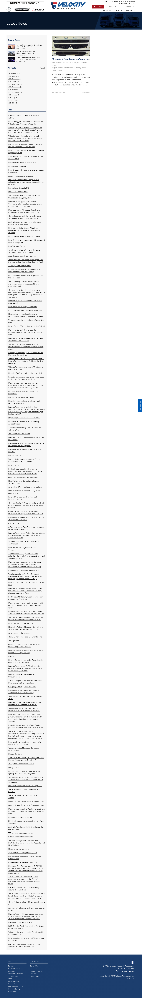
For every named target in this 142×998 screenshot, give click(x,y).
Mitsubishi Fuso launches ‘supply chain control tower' (24, 492)
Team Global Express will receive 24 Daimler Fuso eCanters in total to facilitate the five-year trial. (26, 361)
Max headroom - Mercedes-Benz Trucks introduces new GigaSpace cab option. (24, 211)
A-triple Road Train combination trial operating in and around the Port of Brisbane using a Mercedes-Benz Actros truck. (24, 880)
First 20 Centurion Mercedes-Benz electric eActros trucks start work (25, 661)
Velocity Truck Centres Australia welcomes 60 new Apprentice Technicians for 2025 (25, 618)
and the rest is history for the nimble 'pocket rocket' (26, 909)
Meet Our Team (36, 971)
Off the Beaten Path (16, 805)
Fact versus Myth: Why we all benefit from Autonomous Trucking (25, 598)
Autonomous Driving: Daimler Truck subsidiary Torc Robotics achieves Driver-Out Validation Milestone (26, 556)
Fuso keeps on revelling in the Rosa (22, 307)
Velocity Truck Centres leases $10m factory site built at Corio (25, 368)
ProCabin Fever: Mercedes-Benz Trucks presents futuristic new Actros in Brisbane (25, 726)
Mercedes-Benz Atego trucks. (20, 817)
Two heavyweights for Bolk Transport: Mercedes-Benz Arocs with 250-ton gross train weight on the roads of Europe (25, 576)
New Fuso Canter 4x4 (35, 805)
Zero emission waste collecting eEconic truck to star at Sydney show (24, 197)
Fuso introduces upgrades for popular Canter (23, 549)
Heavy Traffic (13, 768)
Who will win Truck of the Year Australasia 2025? (25, 697)
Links (10, 962)
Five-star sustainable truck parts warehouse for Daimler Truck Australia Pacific (26, 378)
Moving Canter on (15, 754)
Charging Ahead (15, 687)
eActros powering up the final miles (23, 477)
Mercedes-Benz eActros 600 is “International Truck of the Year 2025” (26, 518)
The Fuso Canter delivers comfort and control (23, 796)
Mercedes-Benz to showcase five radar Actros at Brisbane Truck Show (24, 691)
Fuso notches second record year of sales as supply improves (26, 151)
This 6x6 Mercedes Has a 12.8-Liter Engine (25, 637)
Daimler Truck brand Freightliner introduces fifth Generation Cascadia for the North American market (26, 535)
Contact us (128, 7)
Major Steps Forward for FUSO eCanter (24, 418)
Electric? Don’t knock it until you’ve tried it (25, 373)
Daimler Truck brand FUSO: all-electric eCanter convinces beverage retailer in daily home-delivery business (26, 668)
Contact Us (34, 962)
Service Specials (14, 968)
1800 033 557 (130, 4)
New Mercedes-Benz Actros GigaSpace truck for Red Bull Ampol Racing (26, 651)
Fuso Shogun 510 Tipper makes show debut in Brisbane (26, 171)
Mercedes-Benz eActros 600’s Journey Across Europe (23, 423)
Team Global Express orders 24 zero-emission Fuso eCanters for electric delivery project (26, 346)
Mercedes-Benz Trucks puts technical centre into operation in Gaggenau (26, 444)
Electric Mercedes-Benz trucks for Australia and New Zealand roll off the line (25, 145)
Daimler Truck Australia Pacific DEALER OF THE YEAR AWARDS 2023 (26, 339)
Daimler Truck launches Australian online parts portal (25, 302)
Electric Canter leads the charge (21, 397)
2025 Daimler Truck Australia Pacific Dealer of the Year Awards (26, 927)
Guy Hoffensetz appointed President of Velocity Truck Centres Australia (24, 945)
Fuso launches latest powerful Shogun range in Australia (26, 939)
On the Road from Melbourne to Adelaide (25, 487)
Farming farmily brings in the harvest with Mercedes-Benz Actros (25, 354)
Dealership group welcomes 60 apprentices (26, 801)
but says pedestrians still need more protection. (23, 392)
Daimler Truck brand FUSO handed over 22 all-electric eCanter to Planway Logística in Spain (25, 605)
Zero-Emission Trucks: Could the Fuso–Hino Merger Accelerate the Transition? (26, 759)
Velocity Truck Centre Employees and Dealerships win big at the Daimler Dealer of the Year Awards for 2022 (26, 138)
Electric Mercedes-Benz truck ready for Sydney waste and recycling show (24, 772)
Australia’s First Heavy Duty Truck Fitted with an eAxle (24, 429)
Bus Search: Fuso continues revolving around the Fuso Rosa (23, 889)
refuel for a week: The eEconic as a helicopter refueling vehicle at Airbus (26, 528)
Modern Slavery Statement (14, 990)
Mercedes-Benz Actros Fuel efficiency (23, 162)
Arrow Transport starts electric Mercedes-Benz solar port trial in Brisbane (25, 682)
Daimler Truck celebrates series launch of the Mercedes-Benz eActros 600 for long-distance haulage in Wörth (25, 590)
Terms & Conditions (15, 986)
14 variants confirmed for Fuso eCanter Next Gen (26, 321)
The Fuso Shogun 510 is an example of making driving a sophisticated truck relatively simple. (23, 284)
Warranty (11, 971)
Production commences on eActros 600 (24, 570)
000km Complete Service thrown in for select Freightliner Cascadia (24, 645)
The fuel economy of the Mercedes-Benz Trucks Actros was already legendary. (24, 217)
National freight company (19, 849)
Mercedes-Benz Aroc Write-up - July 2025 (25, 786)
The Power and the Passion (19, 434)
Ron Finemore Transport (18, 246)
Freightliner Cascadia (17, 166)
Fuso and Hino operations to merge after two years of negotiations (25, 743)
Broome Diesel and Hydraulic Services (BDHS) (24, 117)
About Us (33, 968)
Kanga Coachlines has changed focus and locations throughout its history (25, 270)
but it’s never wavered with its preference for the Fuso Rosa (26, 276)
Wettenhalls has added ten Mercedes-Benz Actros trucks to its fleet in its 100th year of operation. (25, 779)
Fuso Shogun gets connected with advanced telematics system (26, 241)
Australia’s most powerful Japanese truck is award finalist (26, 157)
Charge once (13, 523)
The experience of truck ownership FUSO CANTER (24, 790)
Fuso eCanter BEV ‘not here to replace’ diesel (26, 326)
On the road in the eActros (19, 633)
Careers (98, 7)
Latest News (34, 976)
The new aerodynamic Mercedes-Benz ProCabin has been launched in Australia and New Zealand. (26, 843)
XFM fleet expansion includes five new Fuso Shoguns (26, 822)
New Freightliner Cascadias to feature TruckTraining (23, 482)
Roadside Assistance (15, 974)
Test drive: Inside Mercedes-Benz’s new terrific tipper (24, 749)
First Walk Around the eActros (20, 623)
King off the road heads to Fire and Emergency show (22, 498)
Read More (86, 92)
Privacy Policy (13, 984)
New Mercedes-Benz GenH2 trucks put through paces (24, 676)
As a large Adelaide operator (19, 266)
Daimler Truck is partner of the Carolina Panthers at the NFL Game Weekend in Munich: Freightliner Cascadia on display (24, 564)
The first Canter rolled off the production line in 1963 (26, 903)
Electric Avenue (14, 455)
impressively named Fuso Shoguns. (22, 862)
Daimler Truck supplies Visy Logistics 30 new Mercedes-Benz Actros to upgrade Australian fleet (26, 811)
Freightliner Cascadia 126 (18, 188)
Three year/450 (14, 641)
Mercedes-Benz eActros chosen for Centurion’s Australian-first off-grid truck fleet (25, 332)
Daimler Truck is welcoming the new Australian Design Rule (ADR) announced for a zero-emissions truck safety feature (26, 385)
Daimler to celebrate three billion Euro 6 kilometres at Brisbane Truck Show (24, 703)
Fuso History (13, 465)
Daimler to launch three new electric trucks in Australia (26, 438)
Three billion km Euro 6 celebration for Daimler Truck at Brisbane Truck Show (24, 709)
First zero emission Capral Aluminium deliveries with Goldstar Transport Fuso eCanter (24, 230)
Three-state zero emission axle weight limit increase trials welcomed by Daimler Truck (25, 261)
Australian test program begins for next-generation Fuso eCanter (24, 223)
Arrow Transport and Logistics (20, 176)
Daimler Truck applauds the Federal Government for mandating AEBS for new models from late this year (25, 204)
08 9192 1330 (125, 971)
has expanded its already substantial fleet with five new (25, 857)
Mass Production (15, 656)
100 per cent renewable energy (20, 833)
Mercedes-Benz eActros (18, 192)
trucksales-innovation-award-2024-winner (25, 310)
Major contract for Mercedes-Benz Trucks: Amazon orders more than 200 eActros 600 (26, 612)
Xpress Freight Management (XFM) (22, 853)
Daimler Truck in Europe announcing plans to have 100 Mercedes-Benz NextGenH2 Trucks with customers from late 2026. (25, 916)
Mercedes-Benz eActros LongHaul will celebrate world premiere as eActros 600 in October (25, 182)
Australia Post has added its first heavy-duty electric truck (26, 828)
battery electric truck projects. (20, 837)
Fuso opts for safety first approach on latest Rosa (26, 583)
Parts (119, 10)
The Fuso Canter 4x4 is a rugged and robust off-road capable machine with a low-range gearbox (26, 505)
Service (107, 10)
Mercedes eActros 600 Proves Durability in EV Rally (25, 450)
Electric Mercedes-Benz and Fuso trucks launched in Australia (24, 402)
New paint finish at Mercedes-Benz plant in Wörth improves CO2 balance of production (26, 628)
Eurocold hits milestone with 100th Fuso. (24, 236)
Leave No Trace (30, 687)
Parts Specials (13, 981)
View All (42, 68)
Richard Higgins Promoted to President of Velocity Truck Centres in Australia (25, 123)
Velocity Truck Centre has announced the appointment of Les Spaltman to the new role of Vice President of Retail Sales (25, 130)
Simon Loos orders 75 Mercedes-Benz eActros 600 (23, 543)
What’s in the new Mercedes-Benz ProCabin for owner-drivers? (26, 933)
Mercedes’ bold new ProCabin (20, 922)
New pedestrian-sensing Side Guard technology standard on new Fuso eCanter (25, 315)
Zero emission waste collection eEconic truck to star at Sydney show (24, 460)
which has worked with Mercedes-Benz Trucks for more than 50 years (24, 251)
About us (112, 7)
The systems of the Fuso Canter (21, 764)
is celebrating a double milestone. (22, 256)
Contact (130, 10)
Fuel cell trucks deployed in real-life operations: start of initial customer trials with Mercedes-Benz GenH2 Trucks (25, 471)
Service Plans (13, 976)
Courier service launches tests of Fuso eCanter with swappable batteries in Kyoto (25, 512)
